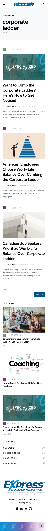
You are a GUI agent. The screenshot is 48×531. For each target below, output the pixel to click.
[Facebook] (17, 508)
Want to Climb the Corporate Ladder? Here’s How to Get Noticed (19, 93)
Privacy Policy (25, 502)
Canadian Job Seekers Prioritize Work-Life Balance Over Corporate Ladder (24, 251)
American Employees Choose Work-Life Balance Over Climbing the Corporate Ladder (22, 172)
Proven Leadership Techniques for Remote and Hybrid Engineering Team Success (22, 429)
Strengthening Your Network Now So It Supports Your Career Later (21, 340)
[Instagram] (30, 508)
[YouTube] (26, 508)
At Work (8, 448)
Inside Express (11, 453)
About (12, 499)
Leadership (10, 463)
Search (5, 289)
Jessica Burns (11, 106)
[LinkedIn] (21, 508)
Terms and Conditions (28, 499)
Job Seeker (10, 458)
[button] (41, 525)
